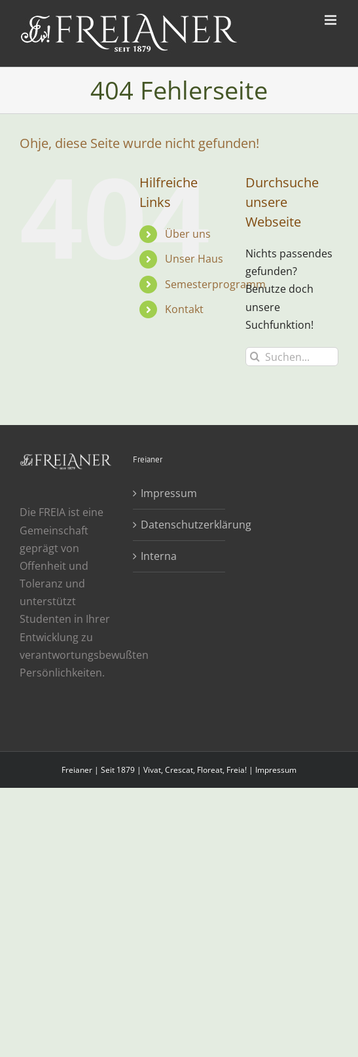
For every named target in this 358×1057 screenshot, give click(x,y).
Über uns (188, 234)
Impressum (169, 493)
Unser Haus (194, 258)
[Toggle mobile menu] (331, 20)
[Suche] (254, 356)
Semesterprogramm (215, 284)
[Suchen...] (291, 356)
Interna (159, 556)
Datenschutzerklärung (180, 524)
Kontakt (184, 309)
